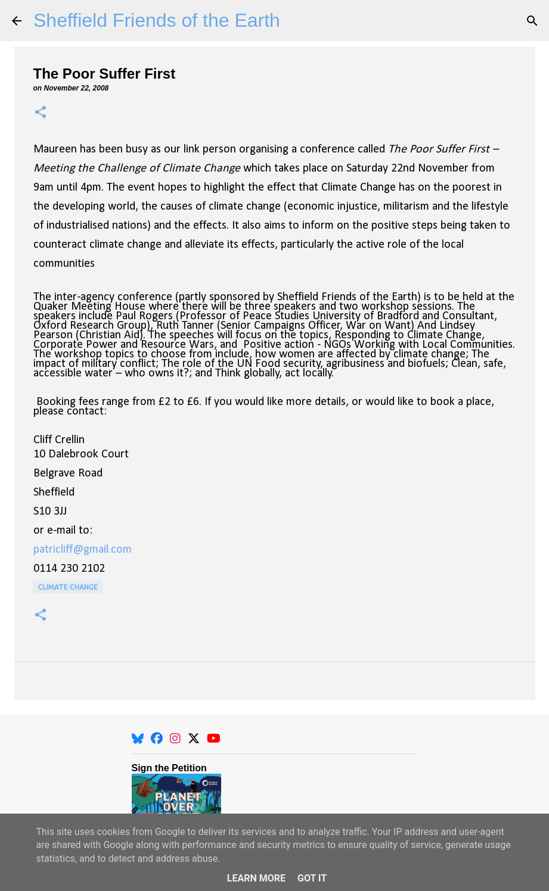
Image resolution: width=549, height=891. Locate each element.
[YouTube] (214, 738)
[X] (194, 738)
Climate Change (68, 587)
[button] (40, 113)
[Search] (532, 21)
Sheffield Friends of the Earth (156, 20)
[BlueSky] (138, 738)
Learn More (256, 878)
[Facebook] (157, 738)
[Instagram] (175, 738)
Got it (312, 878)
